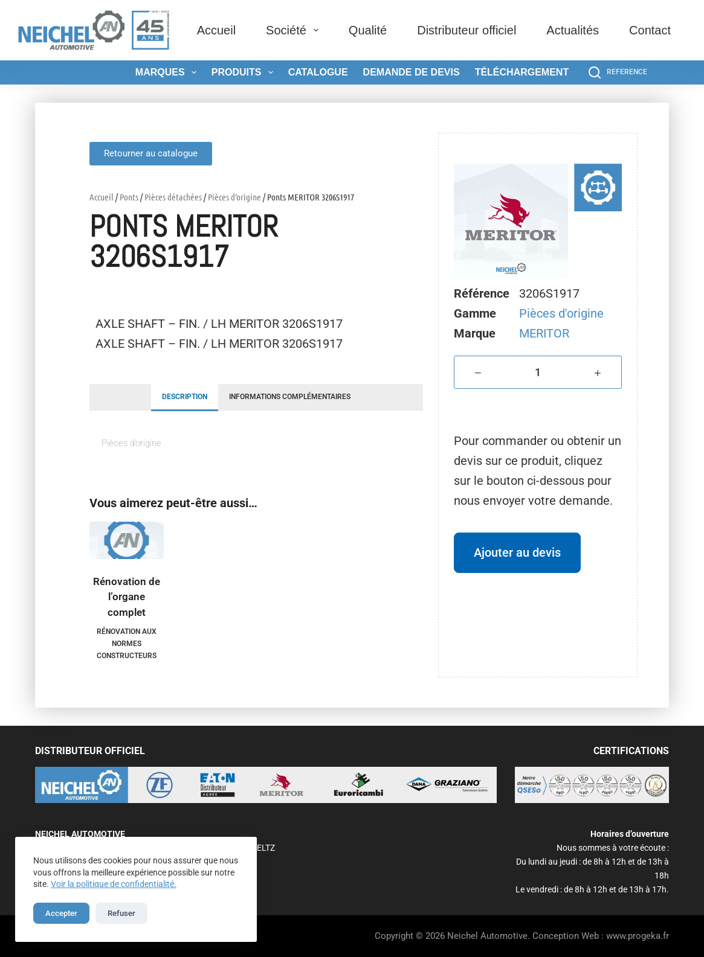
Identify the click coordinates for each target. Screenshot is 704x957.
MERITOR (544, 333)
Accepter (61, 913)
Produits (245, 72)
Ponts (129, 196)
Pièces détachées (173, 196)
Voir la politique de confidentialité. (113, 884)
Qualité (368, 30)
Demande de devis (411, 72)
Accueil (216, 30)
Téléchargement (522, 72)
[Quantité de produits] (538, 372)
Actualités (572, 30)
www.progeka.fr (637, 935)
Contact (650, 30)
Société (294, 30)
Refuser (121, 913)
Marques (168, 72)
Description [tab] (184, 396)
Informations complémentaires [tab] (289, 396)
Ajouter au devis (517, 552)
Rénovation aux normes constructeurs (127, 643)
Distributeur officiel (466, 30)
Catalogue (318, 72)
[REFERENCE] (618, 72)
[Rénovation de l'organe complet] (126, 540)
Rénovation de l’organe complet (126, 596)
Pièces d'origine (234, 196)
